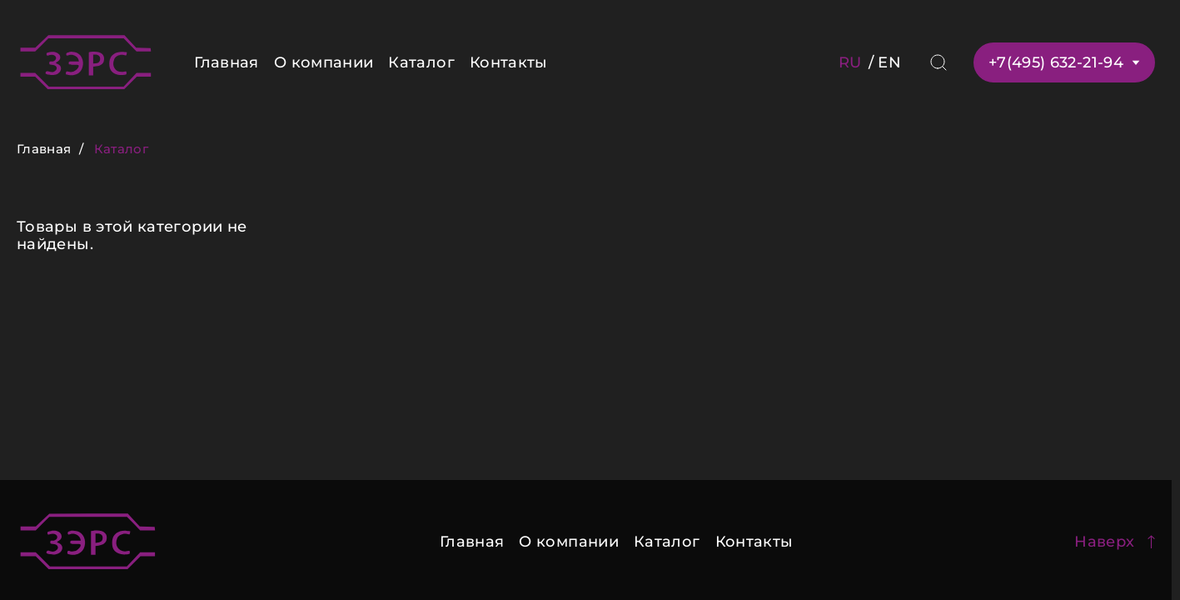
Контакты (509, 63)
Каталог (421, 63)
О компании (324, 63)
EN (889, 63)
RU (850, 63)
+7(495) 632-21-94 (1055, 63)
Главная (226, 63)
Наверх (1114, 542)
